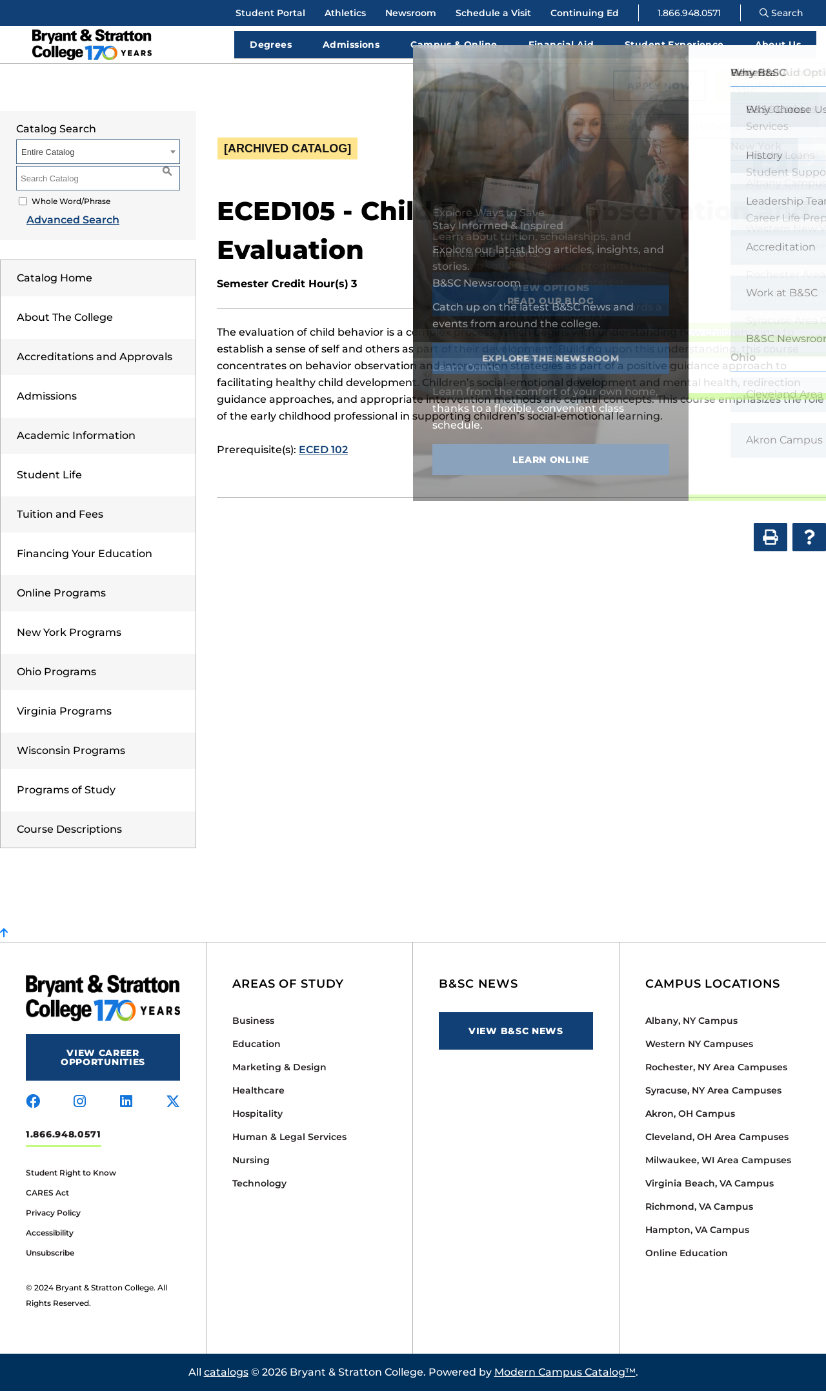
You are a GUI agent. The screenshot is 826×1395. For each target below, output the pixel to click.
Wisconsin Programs (71, 754)
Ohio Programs (56, 675)
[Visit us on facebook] (33, 1105)
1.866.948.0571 (689, 13)
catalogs (226, 1376)
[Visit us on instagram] (80, 1105)
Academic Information (76, 439)
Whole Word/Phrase (71, 205)
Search (781, 13)
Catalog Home (54, 282)
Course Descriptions (69, 833)
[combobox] (696, 130)
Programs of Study (66, 794)
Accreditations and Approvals (94, 360)
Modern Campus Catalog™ (565, 1376)
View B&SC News (515, 1035)
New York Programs (69, 636)
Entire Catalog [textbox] (47, 156)
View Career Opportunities (103, 1061)
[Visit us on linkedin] (126, 1105)
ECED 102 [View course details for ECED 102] (323, 453)
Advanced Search (62, 224)
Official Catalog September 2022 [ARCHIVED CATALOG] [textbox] (678, 131)
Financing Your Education (84, 557)
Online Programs (61, 597)
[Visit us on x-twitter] (173, 1105)
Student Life (49, 479)
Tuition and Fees (60, 518)
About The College (65, 321)
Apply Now (659, 90)
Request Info (767, 90)
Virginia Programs (64, 715)
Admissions (47, 400)
